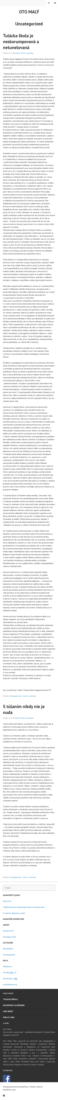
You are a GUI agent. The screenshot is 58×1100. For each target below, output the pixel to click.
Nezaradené (8, 948)
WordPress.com (9, 1089)
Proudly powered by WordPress (15, 1087)
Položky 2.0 (9, 972)
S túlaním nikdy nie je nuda (14, 913)
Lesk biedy (8, 1011)
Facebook (4, 1095)
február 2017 (8, 931)
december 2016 (9, 937)
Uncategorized (15, 696)
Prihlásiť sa (7, 966)
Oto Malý (29, 12)
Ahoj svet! (7, 901)
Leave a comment (29, 696)
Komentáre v (10, 978)
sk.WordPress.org (10, 984)
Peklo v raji (8, 1017)
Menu (55, 3)
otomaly (30, 53)
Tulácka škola (10, 999)
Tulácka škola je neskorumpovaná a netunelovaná (21, 41)
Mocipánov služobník (14, 1005)
